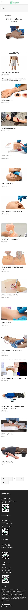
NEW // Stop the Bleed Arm (8, 128)
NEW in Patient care (6, 156)
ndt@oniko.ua (8, 572)
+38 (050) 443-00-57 (6, 545)
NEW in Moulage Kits (6, 100)
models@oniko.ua (9, 500)
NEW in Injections (6, 323)
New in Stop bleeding (7, 462)
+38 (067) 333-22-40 (6, 569)
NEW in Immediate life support (14, 20)
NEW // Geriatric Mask (7, 184)
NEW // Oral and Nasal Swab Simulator (11, 211)
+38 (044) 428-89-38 (6, 544)
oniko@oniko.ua (8, 523)
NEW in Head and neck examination (10, 239)
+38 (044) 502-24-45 (6, 520)
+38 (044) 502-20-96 (6, 498)
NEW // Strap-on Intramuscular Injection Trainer (13, 378)
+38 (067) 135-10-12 (6, 526)
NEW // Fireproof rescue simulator (10, 72)
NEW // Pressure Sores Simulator (10, 295)
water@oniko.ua (8, 547)
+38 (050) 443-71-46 (6, 502)
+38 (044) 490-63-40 (6, 568)
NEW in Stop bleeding (7, 434)
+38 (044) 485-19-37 (6, 522)
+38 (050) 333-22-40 (6, 570)
